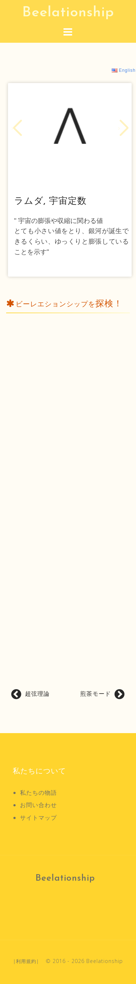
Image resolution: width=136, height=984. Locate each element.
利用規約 (26, 961)
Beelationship (68, 13)
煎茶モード (95, 694)
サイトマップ (38, 818)
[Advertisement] (68, 462)
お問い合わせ (38, 805)
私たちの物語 (38, 793)
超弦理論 (37, 694)
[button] (16, 128)
